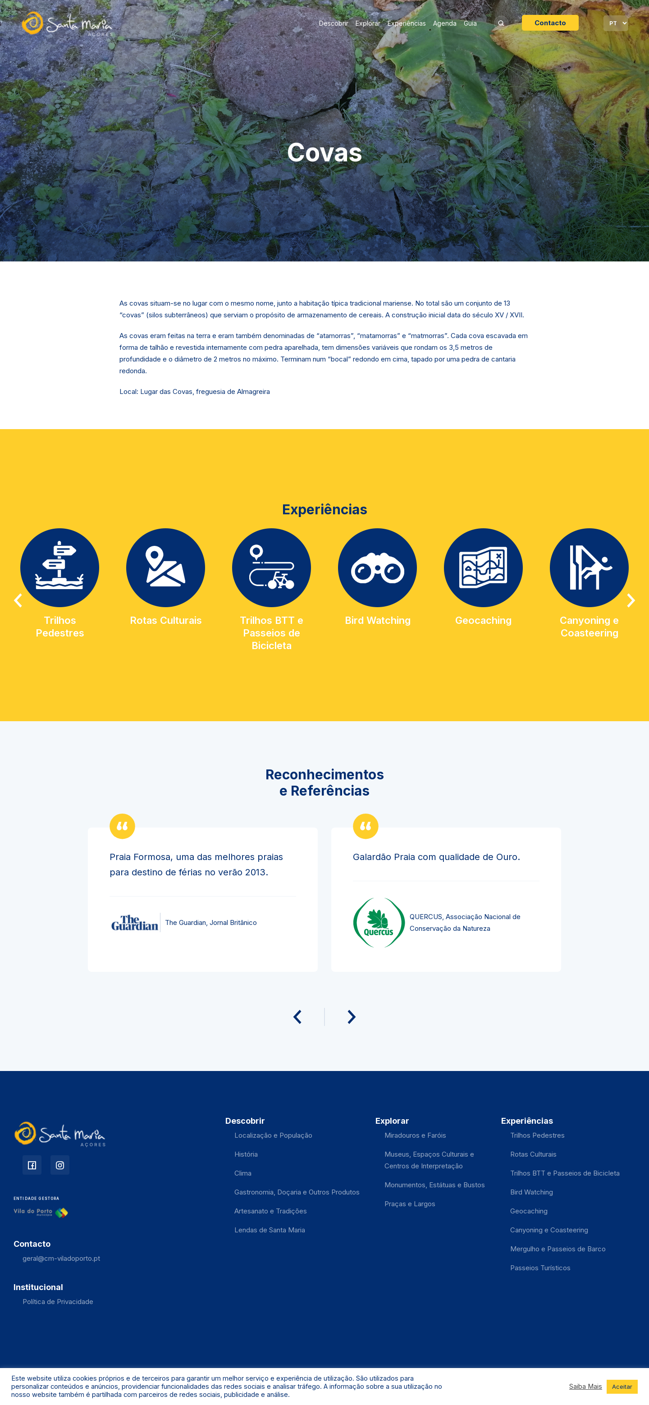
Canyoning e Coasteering (549, 1230)
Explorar (368, 23)
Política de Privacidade (58, 1301)
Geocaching (529, 1211)
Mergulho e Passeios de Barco (558, 1249)
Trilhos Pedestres (537, 1135)
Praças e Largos (409, 1203)
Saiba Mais (585, 1386)
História (246, 1154)
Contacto (550, 22)
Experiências (407, 23)
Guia (470, 23)
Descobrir (333, 23)
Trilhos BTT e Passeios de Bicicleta (565, 1173)
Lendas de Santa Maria (269, 1230)
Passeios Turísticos (540, 1267)
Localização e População (273, 1135)
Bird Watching (531, 1192)
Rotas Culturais (533, 1154)
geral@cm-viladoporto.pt (61, 1258)
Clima (242, 1173)
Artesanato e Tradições (270, 1211)
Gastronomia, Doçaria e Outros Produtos (297, 1192)
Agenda (445, 23)
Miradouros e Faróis (415, 1135)
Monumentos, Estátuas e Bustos (434, 1185)
